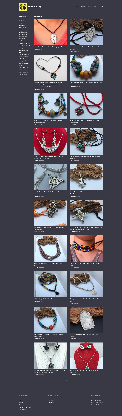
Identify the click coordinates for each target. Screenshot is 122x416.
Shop (77, 7)
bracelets (22, 30)
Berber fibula (23, 74)
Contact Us (22, 409)
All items (22, 20)
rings (20, 23)
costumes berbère (24, 45)
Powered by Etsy (96, 405)
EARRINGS (22, 27)
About (83, 7)
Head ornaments (24, 72)
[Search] (102, 7)
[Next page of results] (76, 381)
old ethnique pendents (23, 37)
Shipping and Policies (25, 407)
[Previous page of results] (60, 381)
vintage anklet (23, 67)
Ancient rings (23, 34)
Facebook (51, 400)
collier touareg (23, 41)
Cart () (96, 7)
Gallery (89, 7)
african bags (22, 70)
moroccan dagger (24, 54)
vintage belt (22, 61)
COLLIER (22, 25)
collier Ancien (23, 32)
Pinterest (51, 402)
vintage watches (24, 48)
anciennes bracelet (24, 43)
